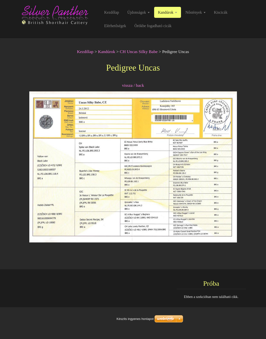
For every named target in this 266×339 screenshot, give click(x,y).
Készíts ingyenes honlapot (135, 319)
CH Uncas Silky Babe (139, 51)
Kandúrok (106, 51)
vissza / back (133, 85)
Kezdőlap (85, 51)
